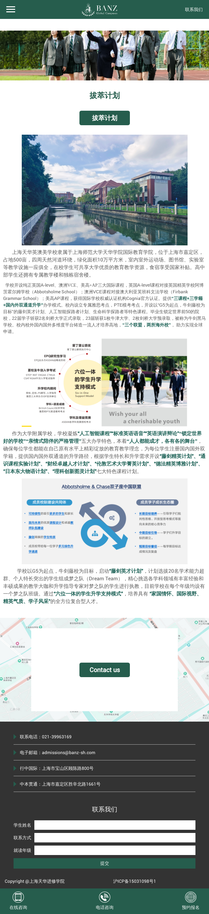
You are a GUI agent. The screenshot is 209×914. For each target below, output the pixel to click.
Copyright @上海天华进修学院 (35, 881)
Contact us (105, 670)
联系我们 (194, 9)
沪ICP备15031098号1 (134, 881)
